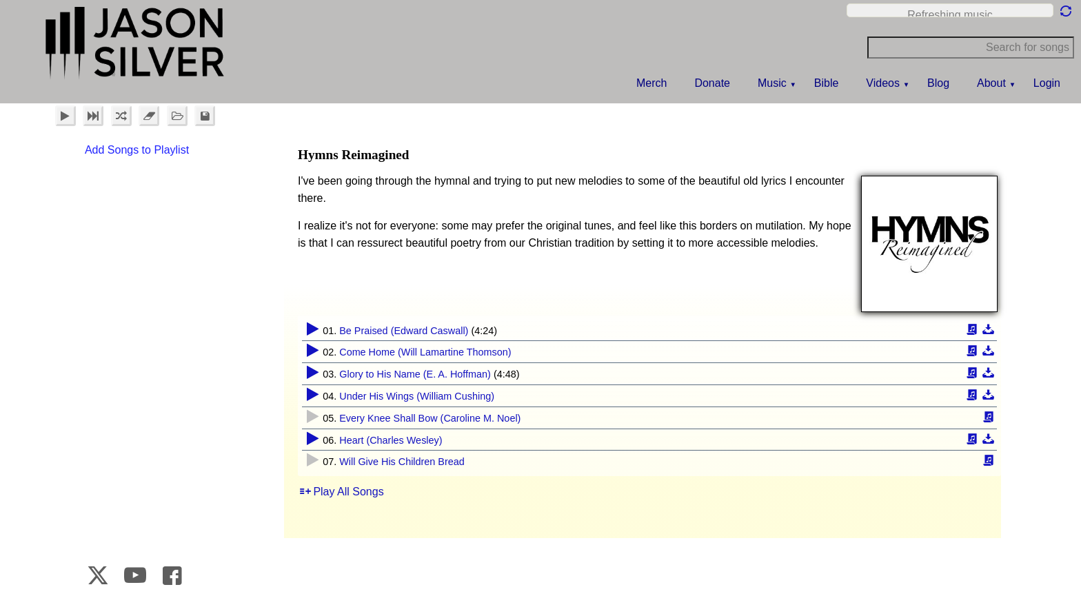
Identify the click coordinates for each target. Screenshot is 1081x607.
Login (1046, 83)
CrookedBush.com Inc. (1039, 578)
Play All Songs (348, 491)
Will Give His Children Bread (402, 461)
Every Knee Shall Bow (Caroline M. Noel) (430, 418)
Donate (712, 83)
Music (772, 83)
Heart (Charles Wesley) (390, 440)
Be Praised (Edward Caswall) (403, 330)
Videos (883, 83)
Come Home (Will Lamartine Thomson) (425, 352)
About (991, 83)
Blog (938, 83)
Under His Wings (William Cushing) (416, 396)
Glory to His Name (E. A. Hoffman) (415, 374)
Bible (826, 83)
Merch (651, 83)
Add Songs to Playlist (137, 150)
